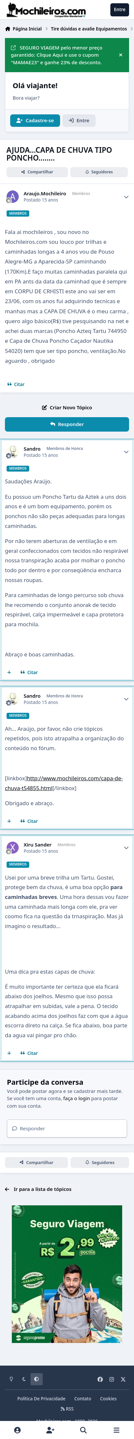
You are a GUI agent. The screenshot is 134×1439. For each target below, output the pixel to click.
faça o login (76, 1098)
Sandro (32, 449)
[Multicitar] (9, 672)
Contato (82, 1399)
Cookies (108, 1399)
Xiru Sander (38, 845)
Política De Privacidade (41, 1399)
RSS (67, 1409)
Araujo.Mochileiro (45, 193)
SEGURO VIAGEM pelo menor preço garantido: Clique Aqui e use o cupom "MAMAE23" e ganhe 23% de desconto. (56, 55)
